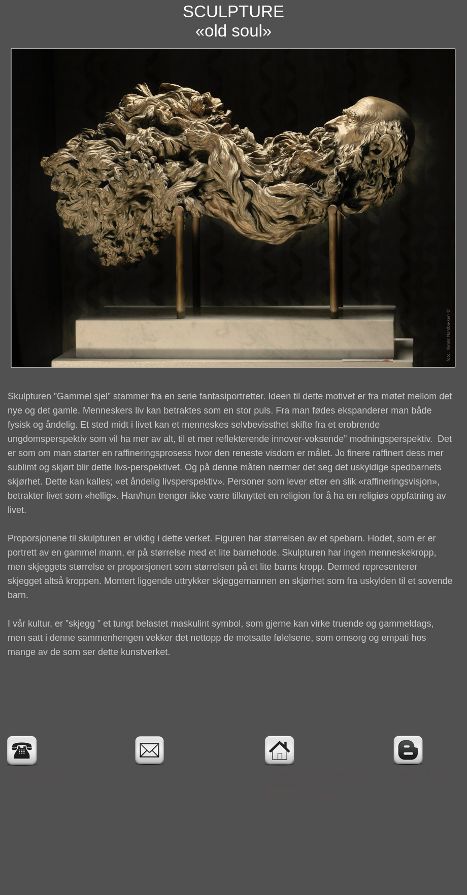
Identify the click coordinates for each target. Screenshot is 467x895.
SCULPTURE (233, 11)
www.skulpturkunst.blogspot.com (426, 782)
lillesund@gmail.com (173, 775)
